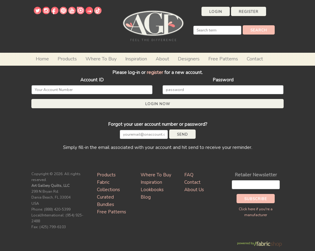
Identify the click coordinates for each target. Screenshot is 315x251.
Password (223, 80)
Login (215, 11)
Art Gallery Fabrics (153, 25)
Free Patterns (223, 59)
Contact (255, 59)
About (162, 59)
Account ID (92, 80)
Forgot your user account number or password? (157, 124)
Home (42, 59)
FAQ (188, 175)
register (155, 72)
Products (106, 175)
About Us (194, 190)
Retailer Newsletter (256, 175)
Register (248, 11)
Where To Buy (156, 175)
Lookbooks (152, 190)
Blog (146, 197)
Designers (189, 59)
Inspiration (136, 59)
